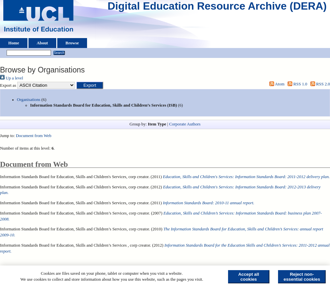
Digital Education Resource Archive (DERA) (217, 7)
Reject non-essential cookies (302, 277)
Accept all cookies (248, 277)
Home (13, 43)
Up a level (11, 78)
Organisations (28, 99)
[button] (90, 85)
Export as (8, 85)
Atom (275, 84)
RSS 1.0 (296, 84)
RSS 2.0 (319, 84)
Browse (72, 43)
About (42, 43)
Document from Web (33, 135)
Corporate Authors (185, 124)
